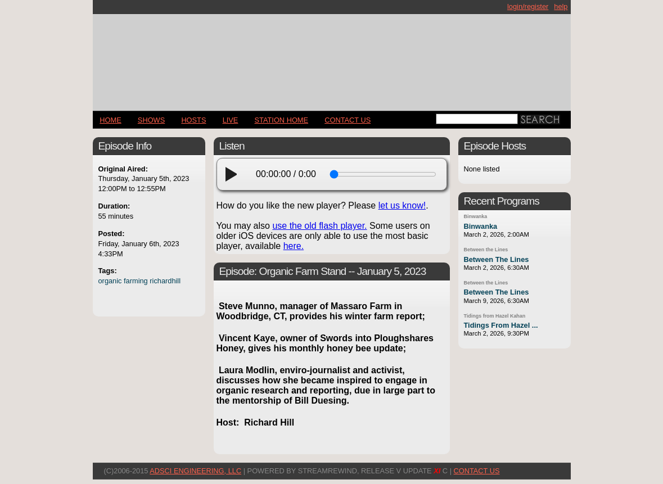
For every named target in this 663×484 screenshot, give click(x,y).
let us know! (402, 205)
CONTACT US (347, 120)
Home (110, 120)
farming (136, 281)
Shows (151, 120)
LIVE (230, 120)
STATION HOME (282, 120)
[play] (234, 174)
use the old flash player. (319, 225)
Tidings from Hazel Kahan (495, 316)
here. (293, 246)
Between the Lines (486, 249)
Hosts (193, 120)
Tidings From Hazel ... (501, 325)
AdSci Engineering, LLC (195, 471)
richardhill (165, 281)
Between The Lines (496, 259)
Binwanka (476, 216)
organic (110, 281)
